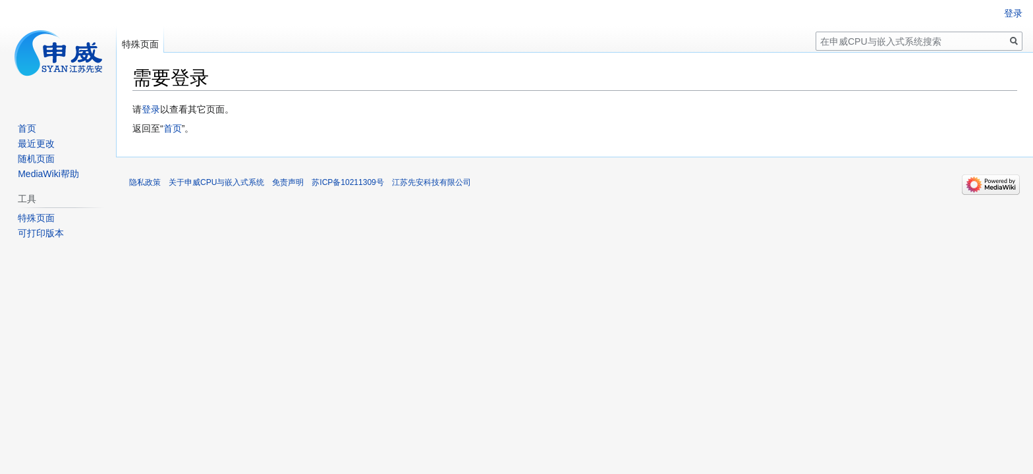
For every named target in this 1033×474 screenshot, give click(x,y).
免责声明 (288, 182)
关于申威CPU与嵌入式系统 (216, 182)
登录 (151, 109)
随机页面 (36, 158)
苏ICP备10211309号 (347, 182)
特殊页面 (140, 44)
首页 (172, 128)
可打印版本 (41, 233)
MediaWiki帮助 (48, 174)
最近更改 (36, 143)
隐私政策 (145, 182)
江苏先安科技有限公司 (431, 182)
